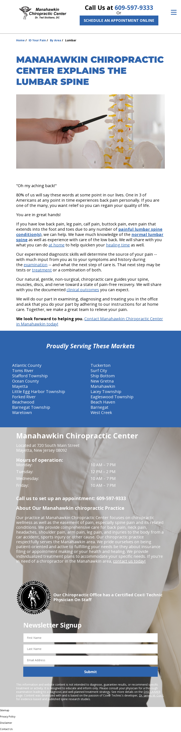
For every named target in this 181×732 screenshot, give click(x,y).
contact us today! (129, 561)
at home (57, 245)
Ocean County (25, 381)
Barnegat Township (31, 407)
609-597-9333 (134, 7)
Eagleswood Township (112, 396)
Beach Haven (103, 402)
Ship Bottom (103, 376)
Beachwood (23, 402)
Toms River (23, 370)
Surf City (99, 370)
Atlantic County (26, 365)
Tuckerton (101, 365)
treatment (42, 270)
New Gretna (102, 381)
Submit (90, 671)
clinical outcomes (83, 289)
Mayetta (20, 386)
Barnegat (99, 407)
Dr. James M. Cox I (151, 695)
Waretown (22, 412)
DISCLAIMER (152, 692)
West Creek (101, 412)
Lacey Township (106, 391)
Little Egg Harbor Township (38, 391)
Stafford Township (30, 376)
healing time (118, 245)
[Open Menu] (173, 12)
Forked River (24, 396)
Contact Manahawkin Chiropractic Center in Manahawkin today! (89, 321)
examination (36, 264)
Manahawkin (103, 386)
